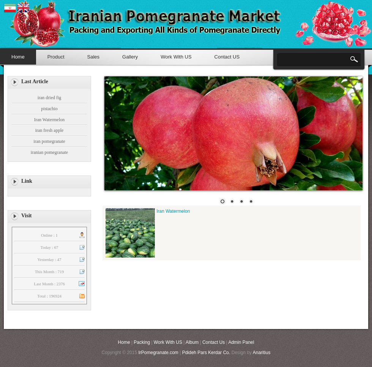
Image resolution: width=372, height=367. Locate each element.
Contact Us (213, 342)
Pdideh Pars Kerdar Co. (207, 352)
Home (18, 57)
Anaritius (262, 352)
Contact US (227, 57)
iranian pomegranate (49, 152)
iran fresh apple (49, 130)
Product (56, 57)
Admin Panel (241, 342)
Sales (93, 57)
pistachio (49, 108)
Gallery (130, 57)
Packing (142, 342)
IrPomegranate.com (158, 352)
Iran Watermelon (49, 119)
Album (192, 342)
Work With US (176, 57)
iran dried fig (49, 97)
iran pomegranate (49, 141)
